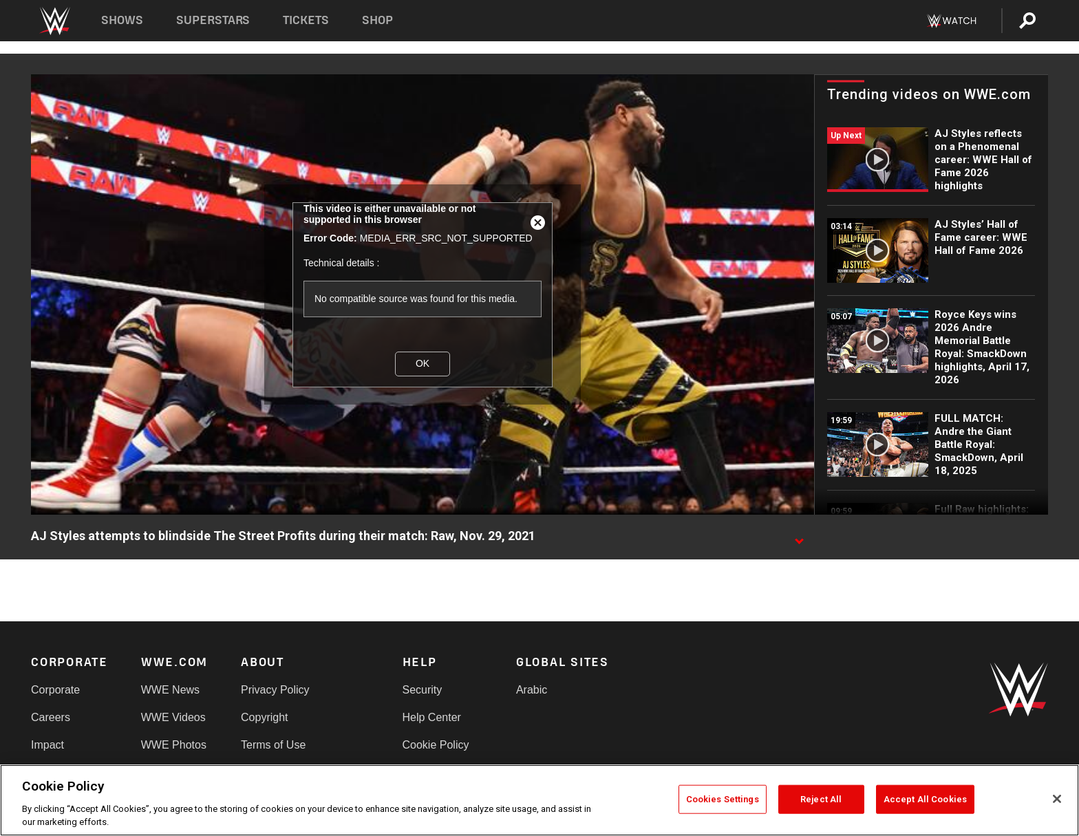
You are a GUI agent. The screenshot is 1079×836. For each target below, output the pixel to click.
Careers (50, 717)
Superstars (213, 20)
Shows (122, 20)
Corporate (55, 690)
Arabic (531, 690)
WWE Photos (173, 745)
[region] (539, 800)
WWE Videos (173, 717)
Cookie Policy (436, 745)
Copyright (264, 717)
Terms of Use (273, 745)
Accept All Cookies (925, 799)
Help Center (432, 717)
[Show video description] (799, 537)
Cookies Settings (722, 799)
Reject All (821, 799)
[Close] (1057, 799)
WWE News (170, 690)
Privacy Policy (275, 690)
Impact (47, 745)
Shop (377, 20)
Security (422, 690)
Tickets (306, 20)
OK (422, 363)
